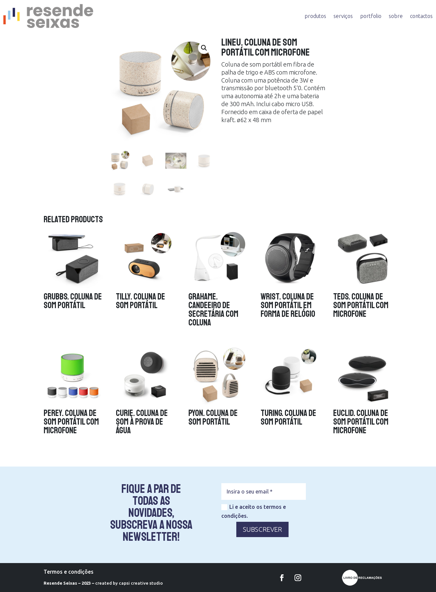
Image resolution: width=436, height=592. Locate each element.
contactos (421, 16)
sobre (396, 16)
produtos (315, 16)
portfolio (370, 16)
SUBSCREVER (262, 529)
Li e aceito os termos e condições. (253, 511)
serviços (343, 16)
